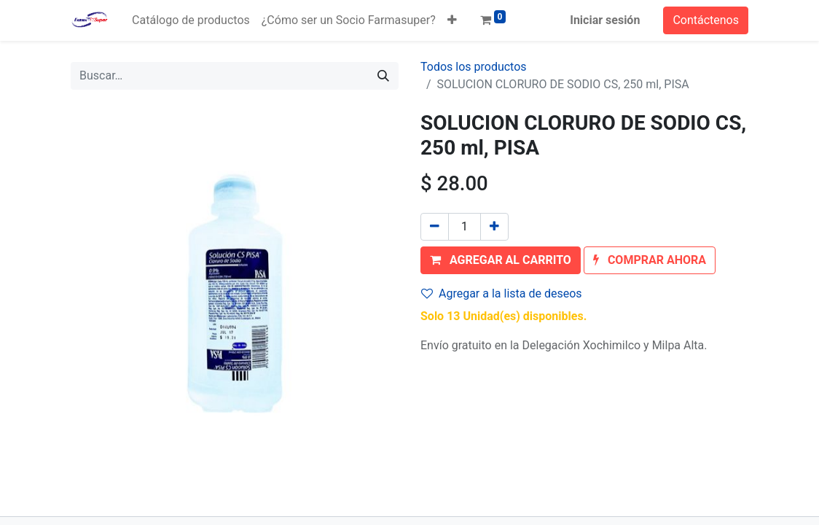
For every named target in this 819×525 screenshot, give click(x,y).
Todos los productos (473, 67)
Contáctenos (706, 20)
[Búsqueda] (383, 76)
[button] (452, 20)
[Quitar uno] (434, 227)
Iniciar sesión (605, 20)
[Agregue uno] (494, 227)
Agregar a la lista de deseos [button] (501, 293)
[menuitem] (191, 20)
